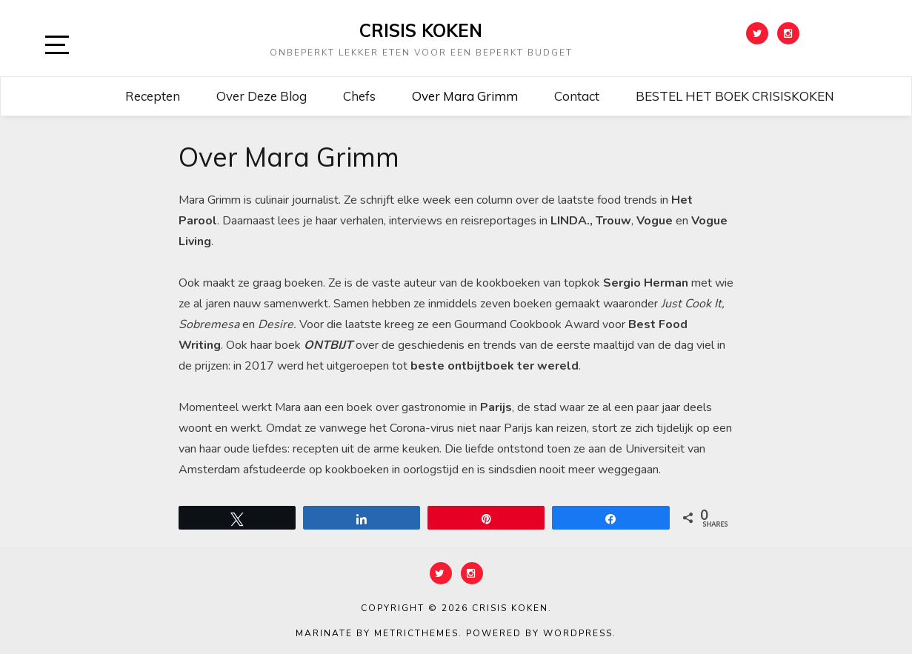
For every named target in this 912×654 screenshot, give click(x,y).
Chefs (359, 96)
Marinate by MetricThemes (377, 633)
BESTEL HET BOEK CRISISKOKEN (735, 96)
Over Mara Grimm (465, 96)
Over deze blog (261, 96)
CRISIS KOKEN (420, 30)
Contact (576, 96)
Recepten (152, 96)
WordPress (578, 633)
